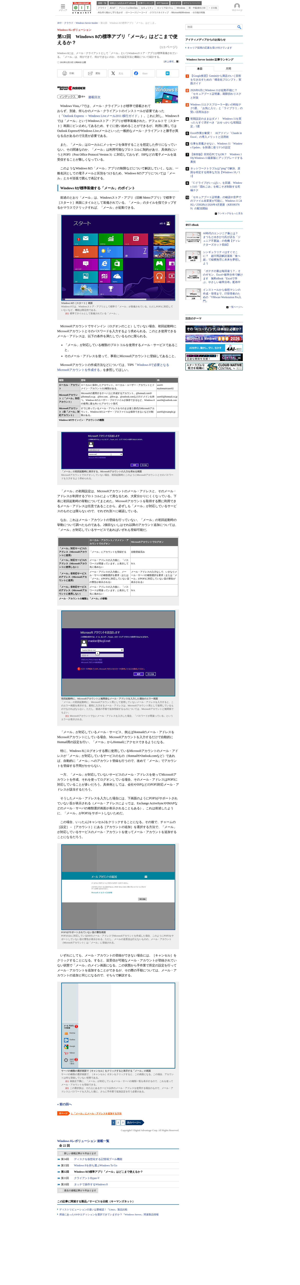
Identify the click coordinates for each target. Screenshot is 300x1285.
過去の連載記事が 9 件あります (80, 1190)
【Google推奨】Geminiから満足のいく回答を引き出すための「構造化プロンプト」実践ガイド (215, 80)
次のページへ (134, 1122)
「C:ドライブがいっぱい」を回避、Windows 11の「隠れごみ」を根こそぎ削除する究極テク (216, 187)
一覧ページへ (236, 307)
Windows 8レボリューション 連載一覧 (83, 1141)
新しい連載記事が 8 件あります (80, 1153)
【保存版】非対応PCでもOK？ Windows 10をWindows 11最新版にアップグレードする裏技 (216, 158)
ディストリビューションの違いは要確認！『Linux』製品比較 (93, 1209)
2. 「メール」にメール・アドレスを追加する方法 (96, 1113)
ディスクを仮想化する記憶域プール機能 (98, 1159)
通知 (97, 73)
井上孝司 (169, 61)
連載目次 (94, 97)
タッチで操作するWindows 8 (91, 1184)
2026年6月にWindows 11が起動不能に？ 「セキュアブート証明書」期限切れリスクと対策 (215, 94)
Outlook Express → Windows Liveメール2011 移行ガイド (100, 115)
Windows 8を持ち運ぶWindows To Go (95, 1165)
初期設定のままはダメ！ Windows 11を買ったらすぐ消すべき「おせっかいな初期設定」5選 (215, 122)
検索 (239, 27)
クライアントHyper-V (86, 1178)
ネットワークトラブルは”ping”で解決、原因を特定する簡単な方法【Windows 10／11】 (215, 172)
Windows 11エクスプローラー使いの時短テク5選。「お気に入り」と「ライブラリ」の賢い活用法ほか (216, 108)
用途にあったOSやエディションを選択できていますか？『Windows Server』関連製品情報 (109, 1214)
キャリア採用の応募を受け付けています (209, 48)
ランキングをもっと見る (230, 213)
